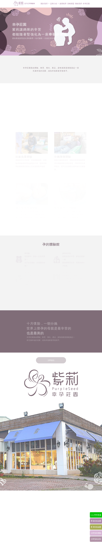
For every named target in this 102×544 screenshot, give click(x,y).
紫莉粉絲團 (96, 521)
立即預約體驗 (96, 533)
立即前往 (51, 358)
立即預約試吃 (96, 539)
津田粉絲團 (96, 527)
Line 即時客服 (96, 515)
